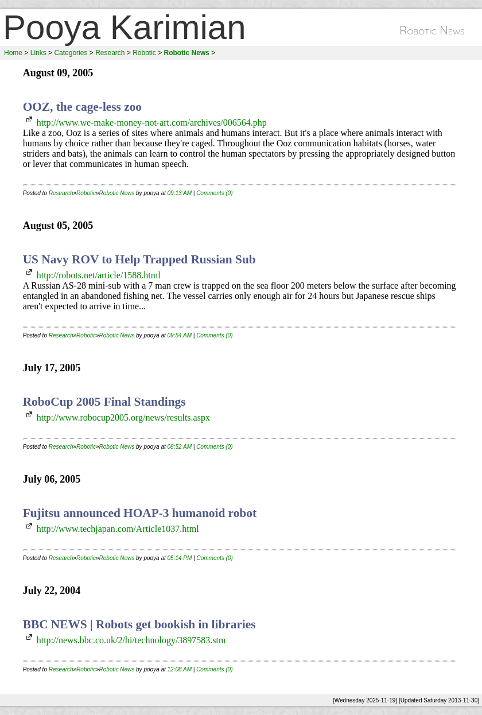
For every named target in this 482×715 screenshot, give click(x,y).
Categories (70, 53)
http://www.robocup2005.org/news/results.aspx (123, 417)
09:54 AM (180, 335)
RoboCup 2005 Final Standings (104, 402)
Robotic (144, 53)
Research (110, 53)
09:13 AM (180, 193)
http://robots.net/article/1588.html (99, 275)
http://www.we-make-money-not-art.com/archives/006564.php (152, 122)
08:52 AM (180, 447)
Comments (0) (214, 193)
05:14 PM (180, 558)
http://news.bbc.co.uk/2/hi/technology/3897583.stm (131, 640)
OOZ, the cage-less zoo (82, 107)
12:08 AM (180, 669)
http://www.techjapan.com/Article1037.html (118, 529)
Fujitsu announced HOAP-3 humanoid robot (139, 513)
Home (13, 53)
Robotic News (117, 193)
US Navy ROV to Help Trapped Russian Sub (139, 259)
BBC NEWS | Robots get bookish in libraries (139, 624)
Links (38, 53)
